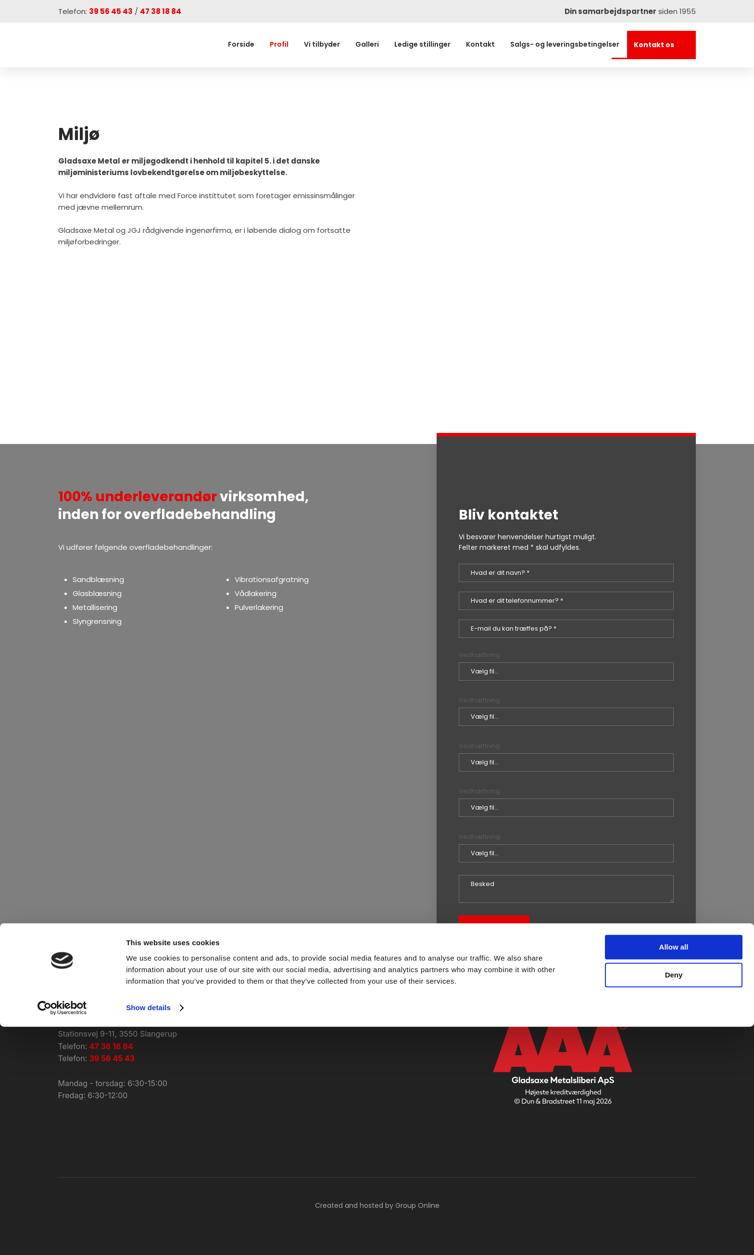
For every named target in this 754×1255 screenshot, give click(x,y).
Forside (241, 44)
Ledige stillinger (422, 44)
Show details (148, 1236)
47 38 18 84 (160, 11)
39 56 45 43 (111, 11)
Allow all (674, 1175)
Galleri (367, 44)
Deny (674, 1203)
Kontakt (480, 44)
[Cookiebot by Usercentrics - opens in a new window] (62, 1236)
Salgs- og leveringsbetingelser (564, 44)
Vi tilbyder (322, 44)
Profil (279, 44)
